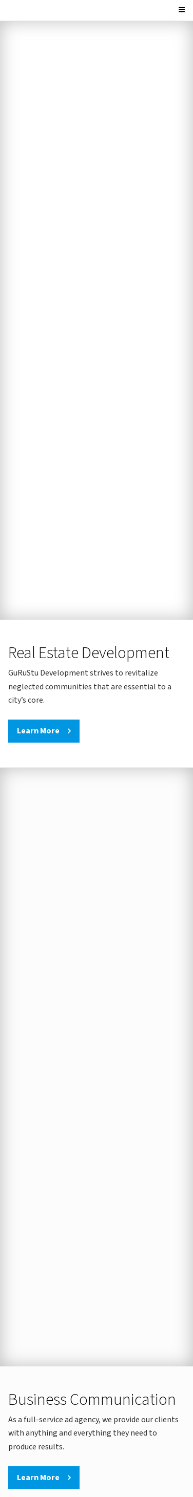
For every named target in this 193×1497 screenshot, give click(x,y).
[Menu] (183, 10)
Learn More (38, 730)
